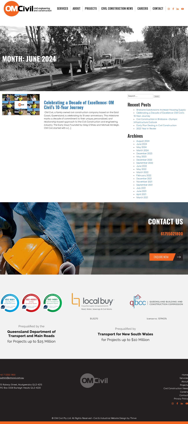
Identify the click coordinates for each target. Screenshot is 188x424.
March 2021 (142, 197)
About (76, 8)
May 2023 (141, 157)
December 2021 (144, 179)
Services (62, 8)
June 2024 (141, 144)
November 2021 (144, 182)
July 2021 (141, 188)
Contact (158, 8)
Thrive (133, 418)
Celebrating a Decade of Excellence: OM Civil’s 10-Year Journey (79, 104)
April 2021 (141, 194)
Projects (91, 8)
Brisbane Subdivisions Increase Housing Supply (161, 110)
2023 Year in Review (146, 129)
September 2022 (144, 163)
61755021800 (172, 234)
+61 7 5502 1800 (7, 375)
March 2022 (142, 172)
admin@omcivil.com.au (12, 378)
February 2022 (143, 175)
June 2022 (141, 166)
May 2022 (141, 169)
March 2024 (142, 150)
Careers (142, 8)
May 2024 (141, 147)
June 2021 (141, 191)
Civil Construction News (117, 8)
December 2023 (144, 153)
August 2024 (142, 141)
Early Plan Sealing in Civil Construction (156, 125)
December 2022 (144, 160)
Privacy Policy (181, 399)
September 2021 (144, 185)
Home (185, 375)
